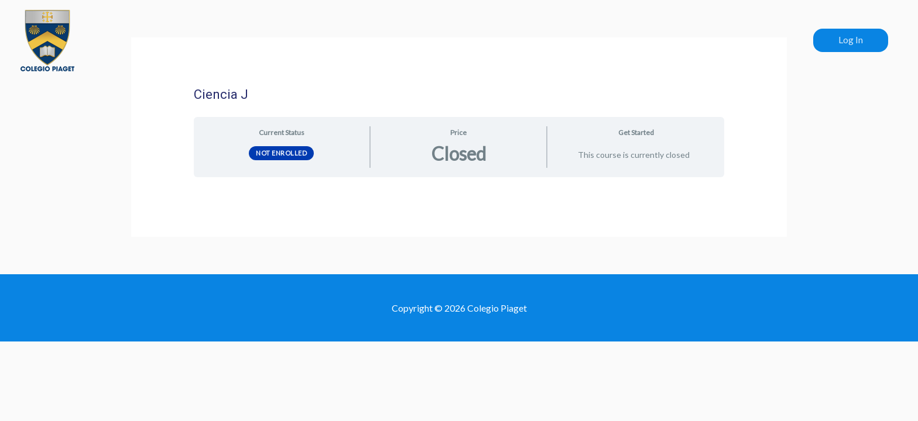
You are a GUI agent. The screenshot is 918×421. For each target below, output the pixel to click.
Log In (850, 39)
